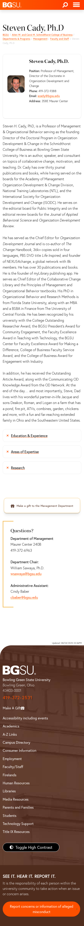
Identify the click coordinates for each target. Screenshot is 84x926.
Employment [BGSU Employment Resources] (12, 758)
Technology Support (18, 823)
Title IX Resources (16, 831)
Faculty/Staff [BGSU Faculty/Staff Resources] (13, 766)
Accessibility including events (25, 718)
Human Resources (16, 783)
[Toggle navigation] (76, 5)
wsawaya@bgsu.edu (26, 573)
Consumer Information (19, 750)
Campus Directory (16, 742)
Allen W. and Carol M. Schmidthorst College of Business (42, 34)
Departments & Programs (16, 38)
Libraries (9, 791)
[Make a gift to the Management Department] (42, 505)
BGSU (6, 34)
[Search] (65, 5)
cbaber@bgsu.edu (24, 597)
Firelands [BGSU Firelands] (9, 775)
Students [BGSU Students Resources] (9, 815)
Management (40, 38)
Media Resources (15, 799)
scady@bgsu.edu (49, 96)
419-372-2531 (17, 697)
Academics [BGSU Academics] (11, 726)
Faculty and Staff (59, 38)
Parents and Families (18, 807)
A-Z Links (10, 734)
